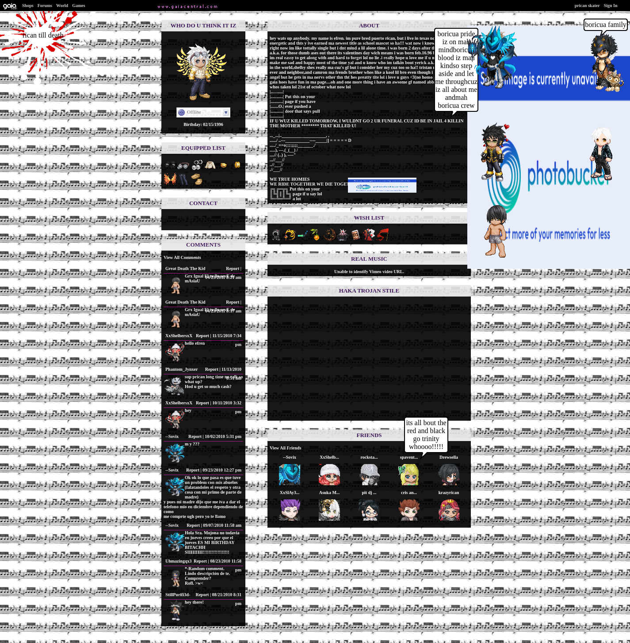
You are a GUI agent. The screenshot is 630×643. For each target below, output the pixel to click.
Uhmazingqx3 (178, 561)
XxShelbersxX (178, 335)
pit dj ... (369, 492)
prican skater (587, 5)
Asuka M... (329, 492)
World (62, 5)
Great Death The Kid (185, 268)
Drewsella (448, 457)
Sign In (611, 5)
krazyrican (449, 492)
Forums (45, 5)
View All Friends (285, 447)
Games (78, 5)
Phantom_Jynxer (181, 369)
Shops (28, 5)
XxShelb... (329, 457)
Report (232, 268)
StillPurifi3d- (177, 594)
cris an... (409, 492)
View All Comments (182, 257)
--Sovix (172, 436)
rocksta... (369, 457)
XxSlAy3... (290, 492)
